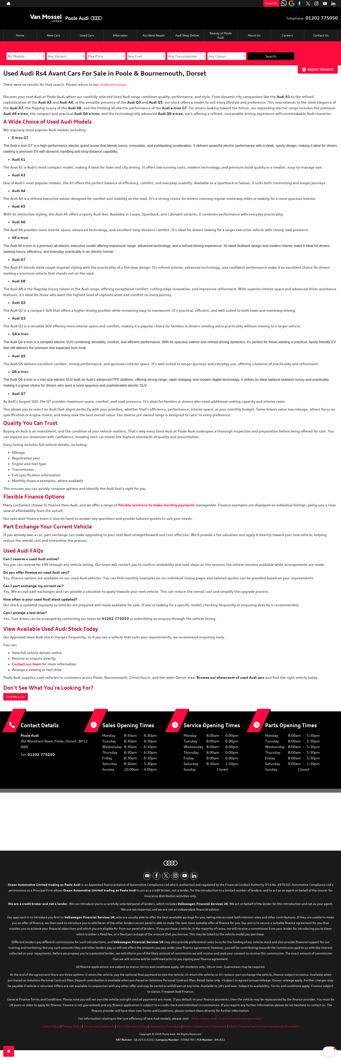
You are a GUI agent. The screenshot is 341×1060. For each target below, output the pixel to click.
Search (270, 56)
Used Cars (87, 35)
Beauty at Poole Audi (221, 35)
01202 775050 (322, 18)
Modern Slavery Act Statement (205, 1030)
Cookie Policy (51, 1030)
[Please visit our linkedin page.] (333, 3)
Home (20, 35)
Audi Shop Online (187, 35)
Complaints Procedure (165, 1030)
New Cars (53, 35)
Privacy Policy (71, 1030)
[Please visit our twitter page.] (308, 3)
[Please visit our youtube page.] (325, 3)
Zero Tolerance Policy (132, 1030)
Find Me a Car (17, 697)
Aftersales (120, 35)
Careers (287, 35)
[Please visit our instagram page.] (316, 3)
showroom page (113, 84)
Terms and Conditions (99, 1030)
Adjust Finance (320, 69)
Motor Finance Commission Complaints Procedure (264, 1030)
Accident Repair (154, 35)
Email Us (271, 3)
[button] (317, 1051)
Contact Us (321, 35)
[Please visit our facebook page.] (299, 3)
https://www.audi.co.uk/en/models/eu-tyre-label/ (227, 1022)
